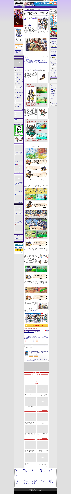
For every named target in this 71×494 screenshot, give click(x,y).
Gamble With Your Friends (53, 93)
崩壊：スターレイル (53, 82)
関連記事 (29, 25)
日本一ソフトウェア (18, 38)
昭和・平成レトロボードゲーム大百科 (20, 95)
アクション (35, 345)
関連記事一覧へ (47, 330)
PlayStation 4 (28, 20)
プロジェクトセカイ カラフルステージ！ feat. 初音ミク (53, 88)
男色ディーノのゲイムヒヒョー (20, 78)
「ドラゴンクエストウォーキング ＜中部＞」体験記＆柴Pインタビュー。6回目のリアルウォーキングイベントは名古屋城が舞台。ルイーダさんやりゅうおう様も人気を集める (42, 463)
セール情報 (33, 482)
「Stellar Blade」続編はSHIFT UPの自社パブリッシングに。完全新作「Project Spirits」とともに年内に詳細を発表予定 (53, 52)
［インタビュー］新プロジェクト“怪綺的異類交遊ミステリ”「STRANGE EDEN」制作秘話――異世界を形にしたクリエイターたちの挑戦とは (18, 232)
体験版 (16, 472)
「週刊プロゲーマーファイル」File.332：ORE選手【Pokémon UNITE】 (30, 394)
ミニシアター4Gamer (19, 100)
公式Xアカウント (18, 0)
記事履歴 (52, 0)
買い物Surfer (18, 101)
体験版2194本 (21, 5)
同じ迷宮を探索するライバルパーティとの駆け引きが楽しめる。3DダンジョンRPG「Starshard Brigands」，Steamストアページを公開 (54, 59)
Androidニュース (34, 480)
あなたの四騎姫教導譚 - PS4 (30, 357)
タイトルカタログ (26, 474)
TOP (15, 469)
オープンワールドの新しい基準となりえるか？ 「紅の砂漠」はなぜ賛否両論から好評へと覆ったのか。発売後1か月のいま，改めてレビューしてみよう (19, 183)
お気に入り (48, 0)
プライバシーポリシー (18, 235)
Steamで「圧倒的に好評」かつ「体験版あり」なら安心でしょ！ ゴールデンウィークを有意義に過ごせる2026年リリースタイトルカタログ (19, 162)
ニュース (17, 51)
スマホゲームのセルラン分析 (20, 79)
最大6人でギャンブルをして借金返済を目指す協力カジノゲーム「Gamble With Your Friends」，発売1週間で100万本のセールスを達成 (54, 44)
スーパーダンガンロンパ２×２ (54, 104)
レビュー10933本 (17, 5)
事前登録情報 (34, 481)
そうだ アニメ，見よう (19, 87)
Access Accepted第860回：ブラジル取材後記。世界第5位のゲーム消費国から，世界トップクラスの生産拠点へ (42, 407)
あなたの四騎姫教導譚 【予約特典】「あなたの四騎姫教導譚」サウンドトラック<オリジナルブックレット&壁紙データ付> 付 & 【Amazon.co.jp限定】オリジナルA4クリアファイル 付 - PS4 (37, 360)
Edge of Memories (53, 91)
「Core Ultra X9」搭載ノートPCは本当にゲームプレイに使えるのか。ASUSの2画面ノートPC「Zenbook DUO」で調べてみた (30, 423)
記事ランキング (18, 475)
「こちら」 (44, 69)
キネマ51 (18, 106)
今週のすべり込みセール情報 (20, 81)
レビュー (17, 52)
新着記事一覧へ (45, 379)
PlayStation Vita (33, 20)
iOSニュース (34, 479)
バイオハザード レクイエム (53, 80)
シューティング (51, 483)
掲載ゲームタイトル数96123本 (18, 4)
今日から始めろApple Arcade (20, 92)
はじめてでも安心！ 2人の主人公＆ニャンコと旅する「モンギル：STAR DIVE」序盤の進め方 (18, 172)
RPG (33, 345)
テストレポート (43, 480)
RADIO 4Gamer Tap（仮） (19, 86)
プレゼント (17, 113)
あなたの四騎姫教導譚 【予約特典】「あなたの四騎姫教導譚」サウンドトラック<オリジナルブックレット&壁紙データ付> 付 (38, 352)
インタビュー (26, 471)
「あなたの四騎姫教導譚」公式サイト (37, 325)
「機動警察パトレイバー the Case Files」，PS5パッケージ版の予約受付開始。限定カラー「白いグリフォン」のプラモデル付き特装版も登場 (54, 66)
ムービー (17, 474)
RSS (14, 0)
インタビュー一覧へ (45, 466)
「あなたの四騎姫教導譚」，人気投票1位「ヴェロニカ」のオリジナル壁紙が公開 (36, 336)
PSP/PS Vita (50, 469)
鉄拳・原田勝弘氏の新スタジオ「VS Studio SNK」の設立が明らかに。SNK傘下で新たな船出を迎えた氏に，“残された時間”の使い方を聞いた (19, 213)
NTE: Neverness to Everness (54, 101)
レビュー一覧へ (45, 437)
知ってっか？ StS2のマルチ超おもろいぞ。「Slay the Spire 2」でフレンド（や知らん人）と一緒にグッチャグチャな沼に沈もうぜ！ (19, 192)
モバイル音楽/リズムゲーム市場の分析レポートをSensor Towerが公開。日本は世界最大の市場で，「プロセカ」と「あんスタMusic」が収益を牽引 (54, 41)
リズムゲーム (51, 484)
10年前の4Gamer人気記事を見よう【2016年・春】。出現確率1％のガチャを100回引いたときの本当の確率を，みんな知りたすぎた (19, 152)
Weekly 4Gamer (18, 70)
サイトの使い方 (23, 0)
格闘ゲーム (50, 481)
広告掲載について (18, 238)
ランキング (55, 0)
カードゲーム (51, 482)
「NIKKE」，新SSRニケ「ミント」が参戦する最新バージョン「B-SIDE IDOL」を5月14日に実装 (54, 73)
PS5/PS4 (41, 469)
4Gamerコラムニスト (19, 97)
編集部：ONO (47, 15)
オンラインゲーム (18, 470)
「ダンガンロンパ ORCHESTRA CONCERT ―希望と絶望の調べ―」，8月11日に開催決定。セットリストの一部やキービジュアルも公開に (54, 48)
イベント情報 (51, 480)
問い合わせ (27, 0)
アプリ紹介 (33, 483)
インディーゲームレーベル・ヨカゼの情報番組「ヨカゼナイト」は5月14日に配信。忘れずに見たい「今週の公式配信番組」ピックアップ (42, 395)
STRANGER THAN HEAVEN (53, 85)
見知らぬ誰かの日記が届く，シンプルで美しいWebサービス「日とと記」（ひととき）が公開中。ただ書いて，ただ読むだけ (54, 70)
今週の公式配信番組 (19, 74)
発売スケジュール (18, 483)
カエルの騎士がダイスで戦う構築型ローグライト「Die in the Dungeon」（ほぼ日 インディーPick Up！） (30, 407)
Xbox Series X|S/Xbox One (18, 120)
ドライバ (42, 483)
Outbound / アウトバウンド (53, 96)
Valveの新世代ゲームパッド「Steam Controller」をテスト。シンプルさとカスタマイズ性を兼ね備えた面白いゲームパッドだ (42, 423)
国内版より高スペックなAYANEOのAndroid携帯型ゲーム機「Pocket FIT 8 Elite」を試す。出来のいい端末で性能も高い (42, 434)
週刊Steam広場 (18, 83)
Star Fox (52, 98)
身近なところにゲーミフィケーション (20, 105)
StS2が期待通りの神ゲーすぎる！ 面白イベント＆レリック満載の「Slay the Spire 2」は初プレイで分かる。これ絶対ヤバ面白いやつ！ (19, 202)
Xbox (32, 469)
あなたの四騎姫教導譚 (19, 35)
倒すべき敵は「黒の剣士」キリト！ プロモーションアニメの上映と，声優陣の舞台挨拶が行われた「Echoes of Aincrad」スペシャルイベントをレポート (54, 63)
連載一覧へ (21, 109)
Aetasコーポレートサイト (19, 240)
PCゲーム (17, 119)
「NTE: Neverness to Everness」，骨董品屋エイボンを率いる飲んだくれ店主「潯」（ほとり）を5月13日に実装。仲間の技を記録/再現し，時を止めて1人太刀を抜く (54, 55)
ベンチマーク (42, 484)
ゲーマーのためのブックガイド (20, 89)
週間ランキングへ (55, 75)
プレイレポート (34, 471)
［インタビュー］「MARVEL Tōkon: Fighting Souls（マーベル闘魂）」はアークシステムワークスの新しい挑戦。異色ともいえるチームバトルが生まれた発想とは (18, 222)
